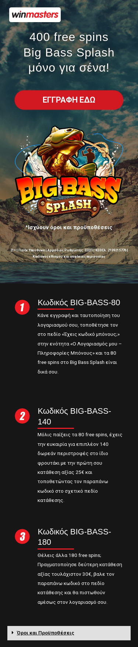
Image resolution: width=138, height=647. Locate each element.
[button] (69, 100)
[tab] (69, 633)
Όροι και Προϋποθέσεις (45, 633)
